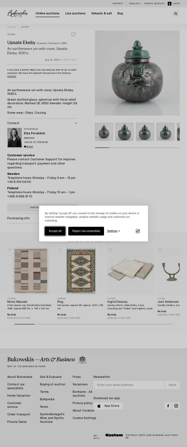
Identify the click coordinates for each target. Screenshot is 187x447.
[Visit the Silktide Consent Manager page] (137, 231)
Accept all (55, 231)
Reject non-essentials (86, 231)
